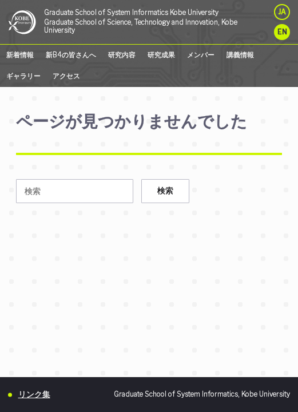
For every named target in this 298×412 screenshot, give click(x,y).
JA (282, 12)
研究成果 (161, 55)
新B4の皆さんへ (71, 55)
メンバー (200, 55)
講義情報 (240, 55)
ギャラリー (23, 76)
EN (282, 32)
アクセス (66, 76)
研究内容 (122, 55)
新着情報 (20, 55)
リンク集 (34, 394)
